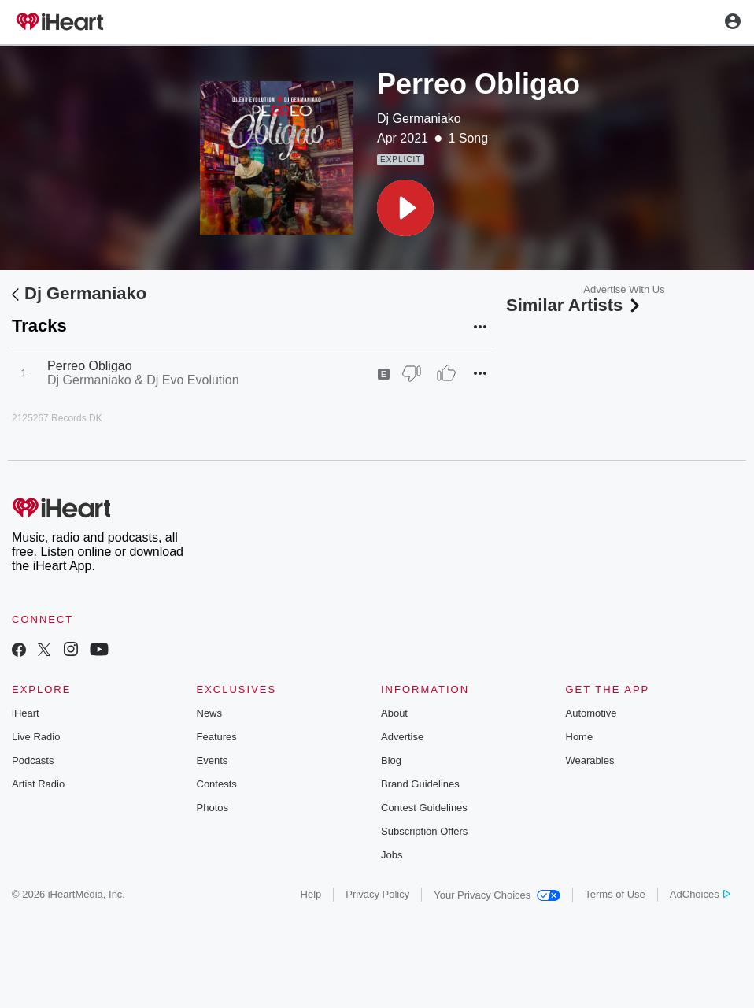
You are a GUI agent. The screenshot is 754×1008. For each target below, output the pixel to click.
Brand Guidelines (420, 784)
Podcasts (33, 760)
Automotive (591, 713)
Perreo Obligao (89, 365)
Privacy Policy (377, 894)
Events (212, 760)
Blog (391, 760)
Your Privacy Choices (497, 895)
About (394, 713)
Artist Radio (38, 784)
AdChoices (700, 894)
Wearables (590, 760)
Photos (212, 807)
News (210, 713)
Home (579, 737)
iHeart (25, 713)
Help (311, 894)
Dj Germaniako (419, 118)
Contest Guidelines (424, 807)
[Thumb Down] (411, 373)
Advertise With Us (623, 289)
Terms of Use (615, 894)
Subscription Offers (424, 831)
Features (217, 737)
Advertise (402, 737)
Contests (217, 784)
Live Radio (36, 737)
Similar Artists (574, 305)
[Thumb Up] (446, 373)
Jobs (391, 855)
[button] (405, 208)
